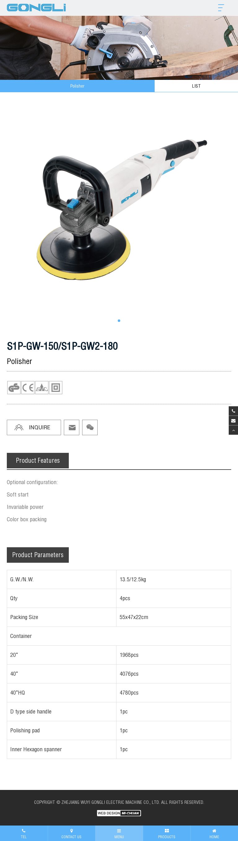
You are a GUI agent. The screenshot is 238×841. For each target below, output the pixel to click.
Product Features (38, 460)
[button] (119, 320)
